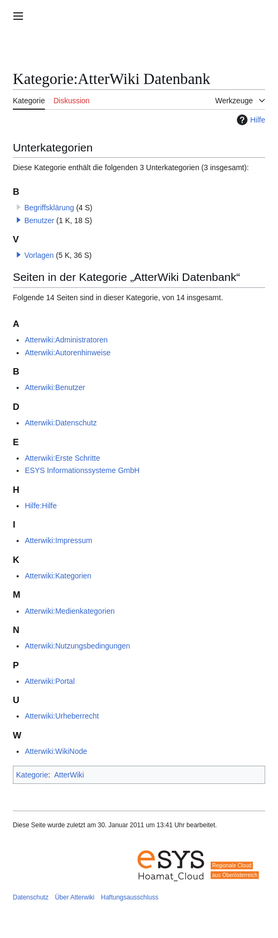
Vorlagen (38, 255)
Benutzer (39, 220)
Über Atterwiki (75, 897)
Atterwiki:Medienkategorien (69, 611)
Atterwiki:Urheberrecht (62, 716)
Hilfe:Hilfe (41, 505)
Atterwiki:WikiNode (56, 751)
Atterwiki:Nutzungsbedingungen (77, 646)
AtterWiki (69, 775)
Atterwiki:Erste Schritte (62, 458)
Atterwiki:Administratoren (66, 339)
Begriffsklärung (49, 207)
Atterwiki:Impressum (58, 540)
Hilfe (249, 120)
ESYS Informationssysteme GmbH (82, 470)
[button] (18, 220)
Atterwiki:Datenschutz (61, 422)
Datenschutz (31, 897)
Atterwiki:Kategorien (58, 575)
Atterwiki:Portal (49, 681)
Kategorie (32, 775)
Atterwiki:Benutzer (55, 387)
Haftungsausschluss (129, 897)
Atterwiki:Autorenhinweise (67, 352)
